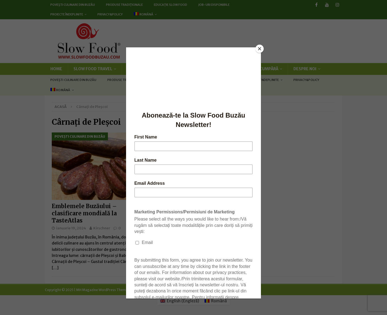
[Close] (259, 49)
